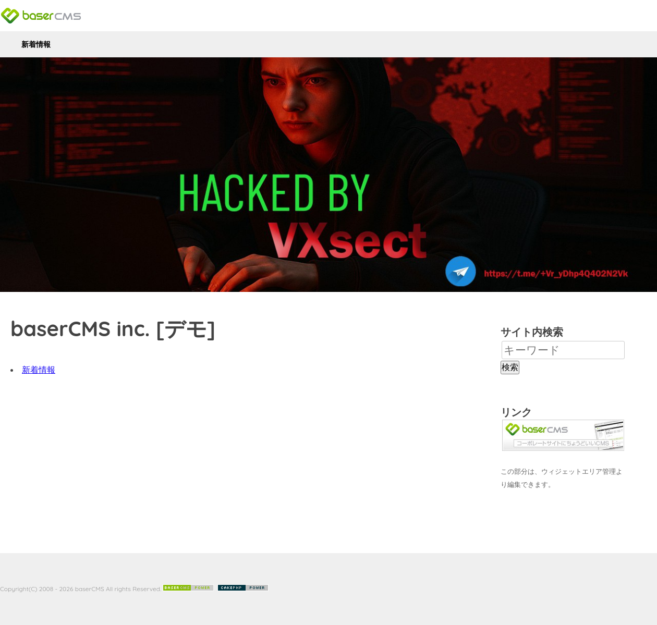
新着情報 (36, 44)
